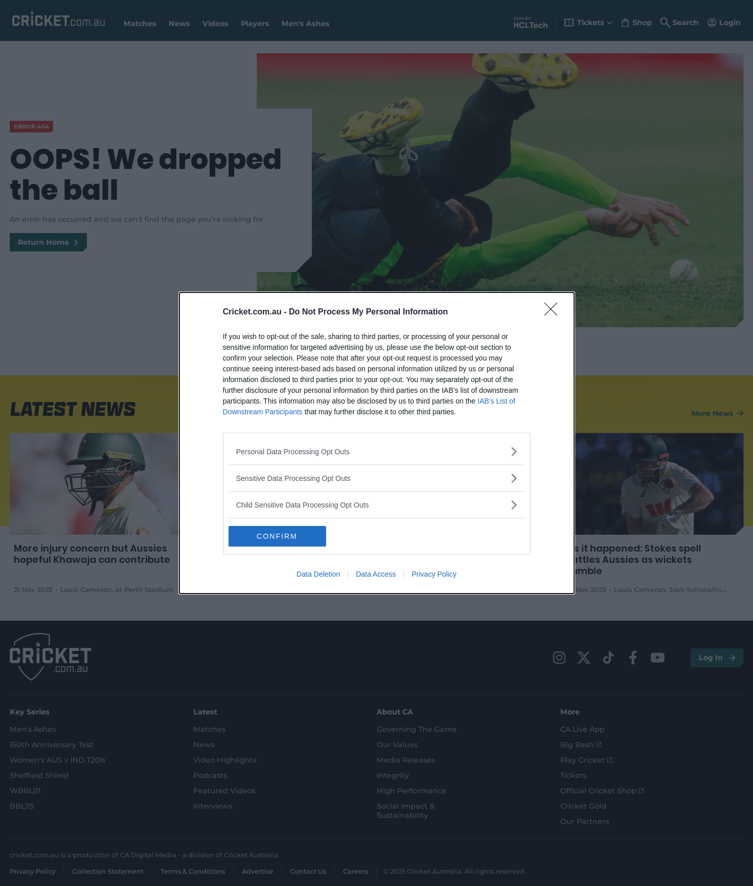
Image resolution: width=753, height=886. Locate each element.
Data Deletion (318, 574)
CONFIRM (277, 536)
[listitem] (376, 451)
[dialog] (376, 443)
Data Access (376, 574)
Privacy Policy (434, 574)
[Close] (554, 312)
